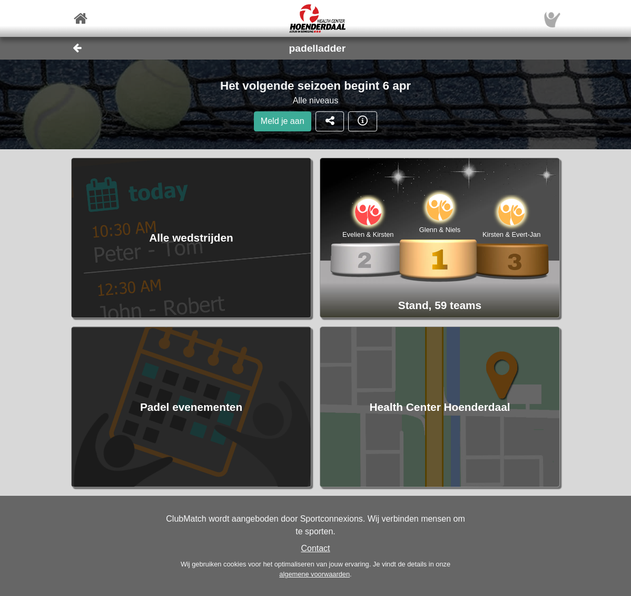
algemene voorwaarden (314, 574)
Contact (315, 548)
